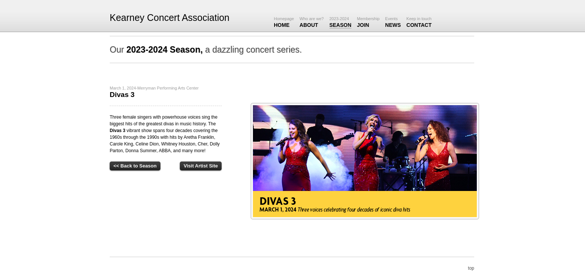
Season (340, 22)
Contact (418, 22)
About (312, 22)
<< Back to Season (135, 166)
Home (284, 22)
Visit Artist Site (201, 166)
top (471, 268)
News (393, 22)
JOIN (368, 22)
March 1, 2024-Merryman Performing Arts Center (154, 88)
